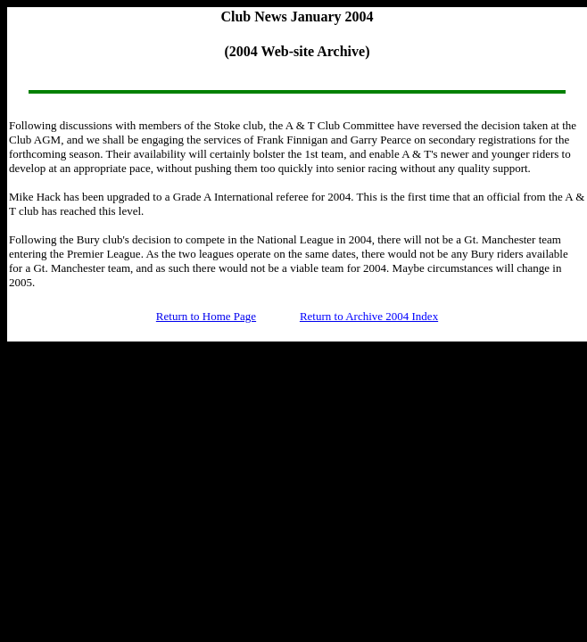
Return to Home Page (206, 316)
